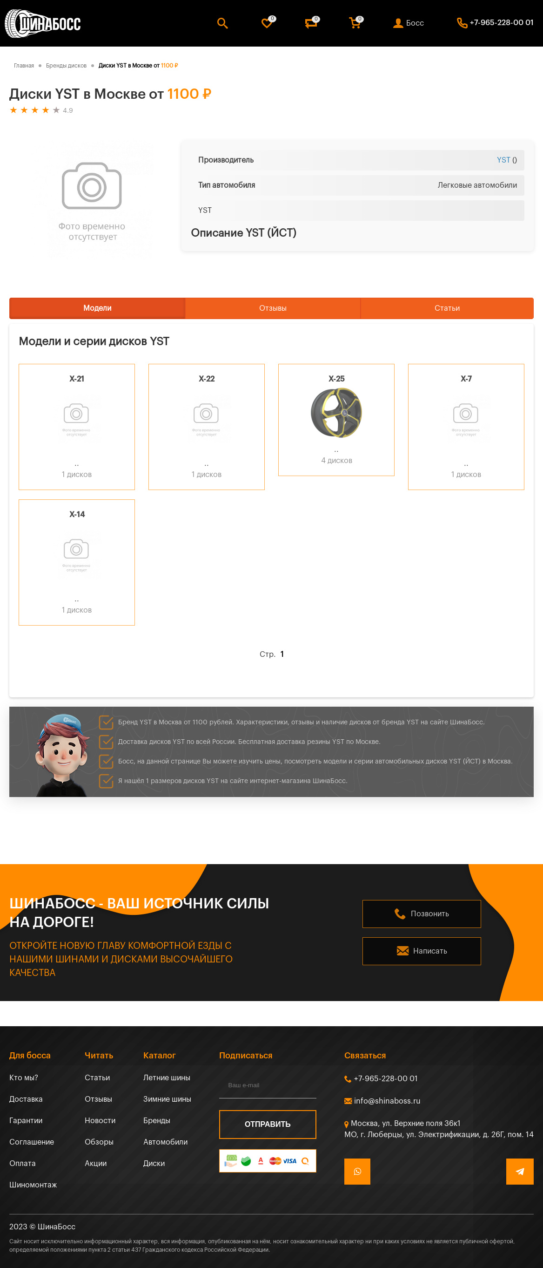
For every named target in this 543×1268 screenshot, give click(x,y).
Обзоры (99, 1142)
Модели (97, 308)
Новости (100, 1121)
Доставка (26, 1099)
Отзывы (273, 308)
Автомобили (165, 1142)
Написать (430, 951)
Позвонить (430, 914)
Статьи (447, 308)
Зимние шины (167, 1099)
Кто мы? (23, 1078)
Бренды (156, 1121)
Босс (415, 23)
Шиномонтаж (33, 1185)
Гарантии (25, 1121)
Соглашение (31, 1142)
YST (503, 160)
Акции (96, 1163)
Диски (154, 1163)
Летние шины (166, 1078)
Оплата (22, 1163)
